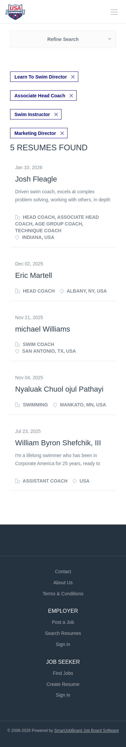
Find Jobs (63, 673)
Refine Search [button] (63, 39)
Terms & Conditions (63, 593)
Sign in (63, 644)
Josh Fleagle (36, 179)
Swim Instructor (32, 114)
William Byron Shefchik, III (58, 443)
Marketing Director (35, 133)
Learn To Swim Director (40, 77)
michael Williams (42, 329)
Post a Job (63, 622)
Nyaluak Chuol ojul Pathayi (59, 389)
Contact (63, 571)
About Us (63, 582)
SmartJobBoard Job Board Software (86, 730)
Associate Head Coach (39, 95)
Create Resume (62, 684)
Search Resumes (63, 633)
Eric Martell (33, 275)
